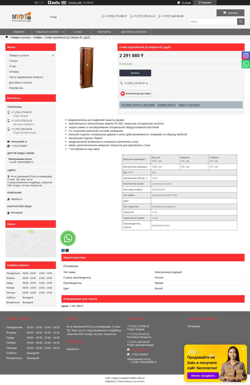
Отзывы (14, 71)
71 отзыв (186, 2)
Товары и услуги (47, 32)
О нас (78, 32)
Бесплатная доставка (138, 93)
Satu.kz (141, 378)
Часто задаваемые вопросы (26, 77)
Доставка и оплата (134, 32)
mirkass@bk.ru (19, 141)
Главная (18, 32)
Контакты (104, 32)
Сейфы (37, 37)
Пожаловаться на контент (131, 381)
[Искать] (241, 21)
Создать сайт (75, 2)
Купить (135, 72)
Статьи (13, 60)
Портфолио (16, 87)
